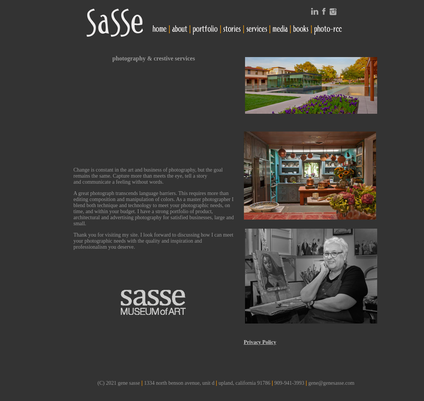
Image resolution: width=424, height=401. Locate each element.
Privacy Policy (260, 342)
